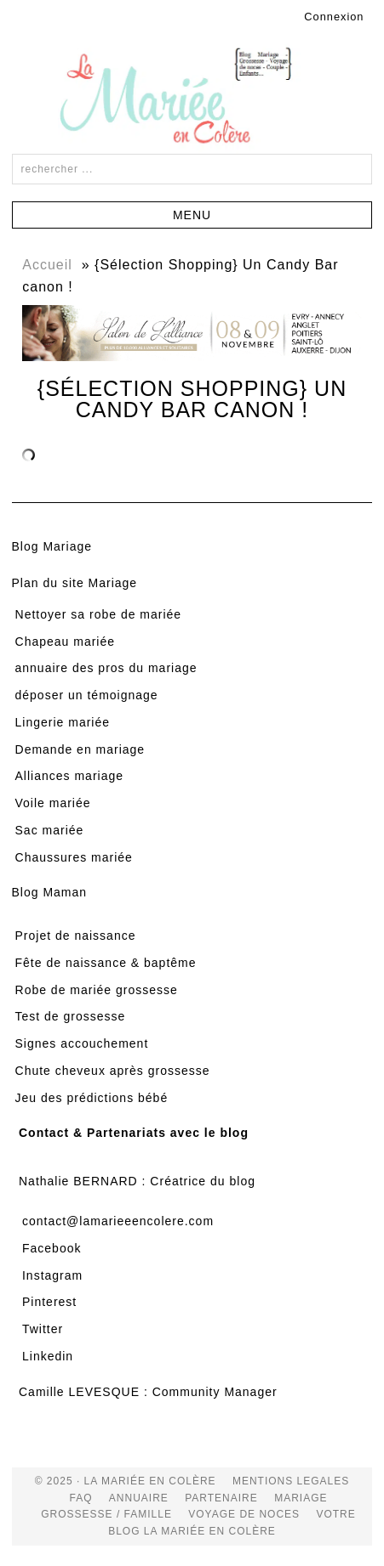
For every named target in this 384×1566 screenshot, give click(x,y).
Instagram (52, 1275)
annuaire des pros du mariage (106, 668)
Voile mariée (53, 803)
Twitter (42, 1329)
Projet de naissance (75, 935)
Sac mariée (49, 830)
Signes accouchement (82, 1043)
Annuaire (139, 1498)
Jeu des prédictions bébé (92, 1098)
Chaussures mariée (74, 857)
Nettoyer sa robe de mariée (98, 614)
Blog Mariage (52, 546)
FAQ (81, 1498)
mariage (300, 1498)
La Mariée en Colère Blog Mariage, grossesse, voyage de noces (192, 98)
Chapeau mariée (65, 641)
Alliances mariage (69, 776)
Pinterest (49, 1302)
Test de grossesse (70, 1016)
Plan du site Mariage (75, 583)
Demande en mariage (80, 749)
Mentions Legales (290, 1481)
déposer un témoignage (86, 695)
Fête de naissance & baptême (106, 963)
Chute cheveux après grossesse (112, 1070)
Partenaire (221, 1498)
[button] (192, 215)
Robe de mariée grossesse (96, 990)
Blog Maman (50, 892)
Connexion (334, 16)
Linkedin (47, 1356)
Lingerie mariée (63, 722)
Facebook (51, 1248)
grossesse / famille (106, 1514)
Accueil (47, 264)
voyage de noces (244, 1514)
